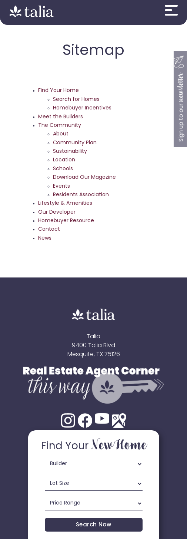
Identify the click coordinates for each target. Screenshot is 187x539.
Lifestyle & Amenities (65, 203)
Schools (63, 169)
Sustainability (70, 151)
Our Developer (57, 212)
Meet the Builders (60, 117)
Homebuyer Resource (66, 221)
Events (61, 186)
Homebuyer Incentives (82, 108)
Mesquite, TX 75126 (93, 355)
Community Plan (75, 143)
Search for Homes (76, 99)
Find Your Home (58, 90)
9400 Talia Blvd (93, 346)
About (61, 134)
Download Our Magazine (84, 177)
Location (64, 160)
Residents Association (81, 195)
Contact (49, 229)
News (44, 238)
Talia (93, 337)
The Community (59, 125)
